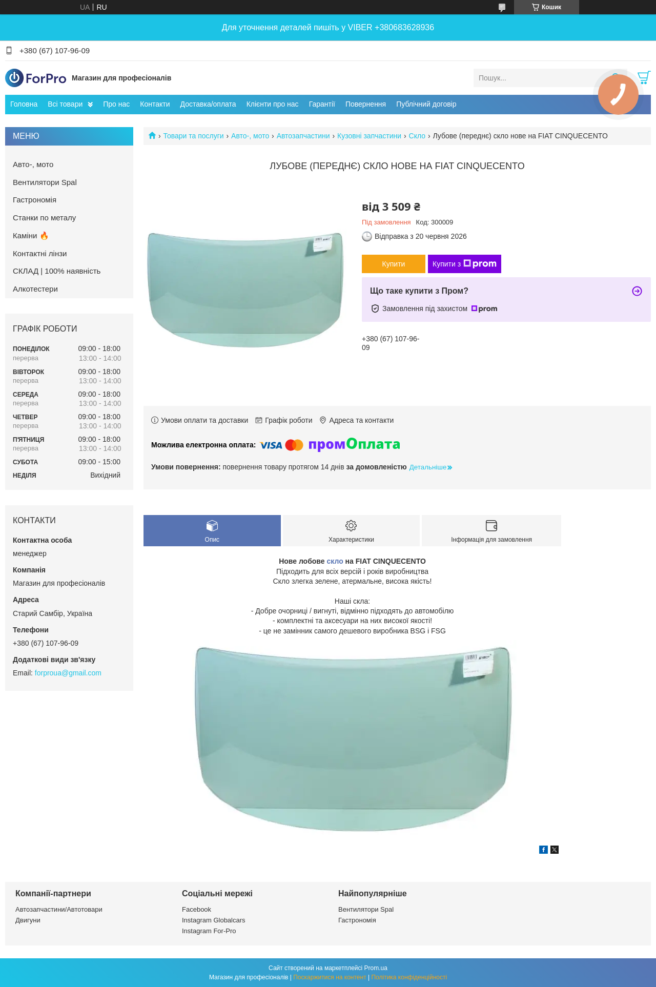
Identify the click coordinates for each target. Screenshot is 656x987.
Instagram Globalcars (213, 920)
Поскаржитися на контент (329, 977)
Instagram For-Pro (209, 931)
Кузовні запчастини (369, 136)
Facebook (196, 909)
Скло (417, 136)
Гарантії (322, 104)
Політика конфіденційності (409, 977)
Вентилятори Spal (45, 182)
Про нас (116, 104)
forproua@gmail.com (68, 673)
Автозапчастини (303, 136)
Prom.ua (375, 968)
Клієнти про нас (273, 104)
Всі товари (65, 104)
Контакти (155, 104)
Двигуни (27, 920)
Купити (393, 264)
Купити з (465, 264)
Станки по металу (44, 217)
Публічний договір (426, 104)
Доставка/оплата (208, 104)
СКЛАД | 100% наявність (56, 270)
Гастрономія (34, 199)
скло (334, 561)
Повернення (365, 104)
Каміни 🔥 (31, 235)
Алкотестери (35, 288)
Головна (23, 104)
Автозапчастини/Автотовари (58, 909)
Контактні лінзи (40, 253)
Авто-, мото (250, 136)
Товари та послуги (193, 136)
